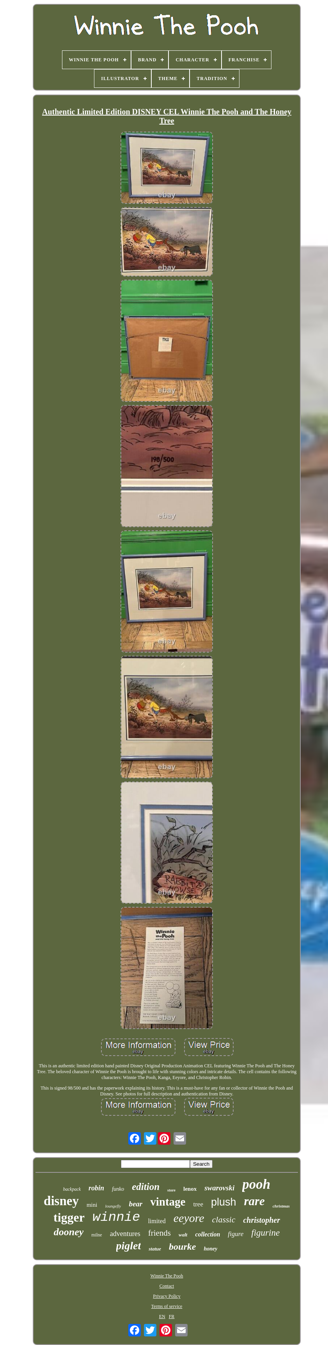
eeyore (189, 1217)
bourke (182, 1247)
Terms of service (167, 1306)
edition (146, 1186)
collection (207, 1234)
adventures (125, 1234)
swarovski (219, 1188)
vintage (167, 1201)
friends (159, 1233)
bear (135, 1204)
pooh (256, 1184)
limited (156, 1221)
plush (223, 1202)
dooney (69, 1232)
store (171, 1190)
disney (61, 1201)
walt (183, 1235)
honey (210, 1249)
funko (118, 1189)
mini (92, 1205)
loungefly (113, 1206)
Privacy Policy (166, 1296)
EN (162, 1316)
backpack (72, 1189)
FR (172, 1316)
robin (96, 1188)
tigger (69, 1217)
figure (235, 1234)
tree (198, 1204)
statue (155, 1249)
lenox (190, 1189)
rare (254, 1201)
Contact (167, 1286)
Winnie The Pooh (167, 1276)
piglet (128, 1246)
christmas (281, 1206)
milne (96, 1235)
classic (224, 1219)
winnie (116, 1217)
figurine (265, 1233)
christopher (261, 1220)
